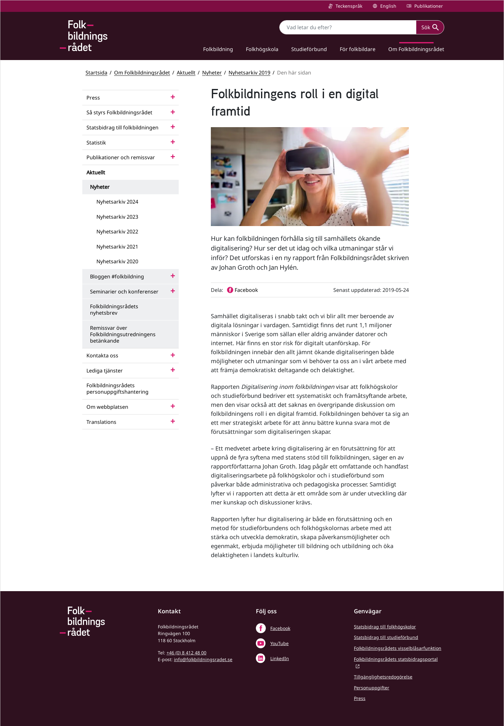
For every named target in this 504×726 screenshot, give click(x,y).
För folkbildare (357, 49)
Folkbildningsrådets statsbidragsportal (396, 659)
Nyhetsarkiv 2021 (117, 246)
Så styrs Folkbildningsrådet (119, 112)
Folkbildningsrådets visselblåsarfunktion (397, 648)
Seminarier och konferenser (124, 291)
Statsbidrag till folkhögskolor (385, 627)
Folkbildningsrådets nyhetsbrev (114, 309)
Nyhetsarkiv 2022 (117, 231)
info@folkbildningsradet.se (203, 659)
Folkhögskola (262, 49)
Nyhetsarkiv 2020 (117, 261)
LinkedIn (279, 658)
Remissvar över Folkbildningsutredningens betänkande (123, 334)
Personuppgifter (371, 688)
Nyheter (212, 72)
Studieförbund (309, 49)
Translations (101, 421)
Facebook (280, 628)
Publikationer (428, 6)
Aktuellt (186, 72)
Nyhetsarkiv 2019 (249, 72)
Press (93, 97)
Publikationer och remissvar (120, 157)
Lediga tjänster (104, 370)
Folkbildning (218, 49)
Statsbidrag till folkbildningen (122, 127)
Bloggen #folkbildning (117, 276)
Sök (430, 27)
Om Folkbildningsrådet (416, 49)
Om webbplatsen (107, 406)
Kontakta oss (102, 355)
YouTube (279, 643)
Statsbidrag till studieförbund (386, 637)
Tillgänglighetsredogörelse (383, 677)
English (387, 6)
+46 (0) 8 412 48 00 (186, 653)
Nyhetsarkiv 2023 (117, 216)
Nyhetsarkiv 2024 (117, 201)
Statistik (96, 142)
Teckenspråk (348, 6)
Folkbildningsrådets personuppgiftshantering (117, 388)
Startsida (96, 72)
